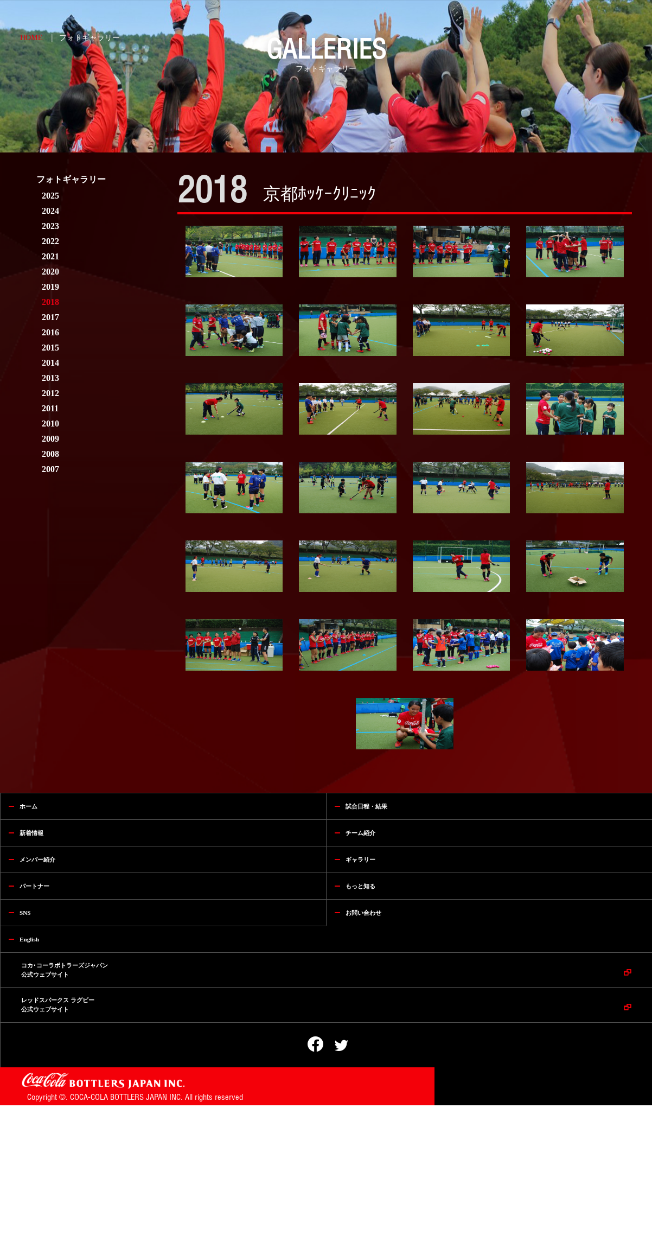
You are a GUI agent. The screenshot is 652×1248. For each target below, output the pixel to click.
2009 (50, 438)
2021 (50, 256)
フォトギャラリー (89, 38)
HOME (31, 38)
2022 (50, 241)
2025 (50, 195)
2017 (50, 317)
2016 (50, 332)
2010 (50, 423)
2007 (50, 469)
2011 (50, 408)
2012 (50, 393)
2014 (50, 362)
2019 (50, 286)
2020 (50, 271)
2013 (50, 378)
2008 (50, 454)
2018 (50, 302)
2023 (50, 226)
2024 (50, 210)
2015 (50, 347)
